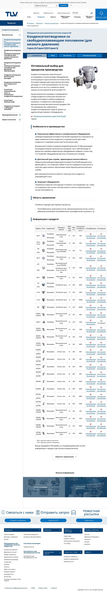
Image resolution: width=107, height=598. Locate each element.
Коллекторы (7, 576)
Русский (75, 13)
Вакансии (87, 544)
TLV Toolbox (67, 543)
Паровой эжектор (29, 547)
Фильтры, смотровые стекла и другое (12, 579)
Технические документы (31, 534)
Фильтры (6, 564)
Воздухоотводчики (9, 572)
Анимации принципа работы (32, 537)
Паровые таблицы (69, 538)
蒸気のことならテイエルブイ (11, 14)
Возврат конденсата (10, 554)
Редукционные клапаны (11, 557)
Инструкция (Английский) (101, 237)
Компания (87, 539)
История (86, 542)
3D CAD (6, 539)
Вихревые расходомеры (11, 559)
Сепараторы (7, 562)
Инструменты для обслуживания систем (30, 556)
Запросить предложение (71, 559)
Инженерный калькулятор (71, 541)
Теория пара (67, 536)
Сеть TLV (87, 534)
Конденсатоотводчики (10, 550)
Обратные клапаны (10, 569)
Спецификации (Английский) (91, 237)
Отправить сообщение (70, 556)
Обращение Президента (91, 537)
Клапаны (6, 567)
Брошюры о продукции (11, 537)
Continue (63, 5)
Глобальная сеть (69, 561)
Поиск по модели (9, 534)
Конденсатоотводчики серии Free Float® (50, 116)
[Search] (91, 13)
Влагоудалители (9, 574)
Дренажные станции (10, 552)
